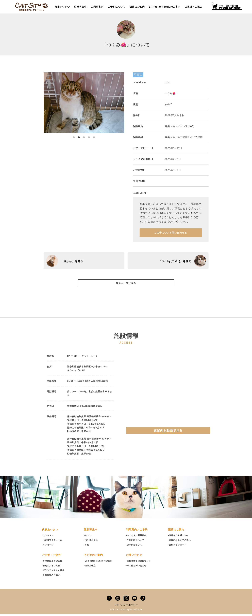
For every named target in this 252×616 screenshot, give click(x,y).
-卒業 (87, 547)
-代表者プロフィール (53, 542)
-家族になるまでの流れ (180, 542)
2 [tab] (79, 135)
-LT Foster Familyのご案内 (99, 563)
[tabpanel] (84, 102)
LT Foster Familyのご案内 (164, 6)
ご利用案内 (97, 6)
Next (127, 102)
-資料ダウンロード (178, 547)
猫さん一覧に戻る (126, 284)
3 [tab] (84, 135)
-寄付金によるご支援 (53, 563)
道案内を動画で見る (168, 432)
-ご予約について (134, 547)
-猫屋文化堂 (90, 567)
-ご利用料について (136, 542)
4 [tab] (89, 135)
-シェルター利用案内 (137, 537)
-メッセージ (48, 547)
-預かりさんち (91, 542)
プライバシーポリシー (126, 607)
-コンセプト (48, 537)
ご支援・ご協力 (193, 6)
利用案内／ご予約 (137, 531)
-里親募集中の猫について (139, 563)
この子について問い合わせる (170, 233)
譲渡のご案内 (137, 6)
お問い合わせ (134, 557)
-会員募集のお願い (52, 577)
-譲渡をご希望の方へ (179, 537)
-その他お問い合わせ (137, 567)
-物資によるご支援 (52, 567)
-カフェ (88, 537)
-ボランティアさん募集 (54, 572)
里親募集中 (80, 6)
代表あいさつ (62, 6)
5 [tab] (94, 135)
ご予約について (116, 6)
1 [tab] (74, 135)
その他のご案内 (94, 557)
